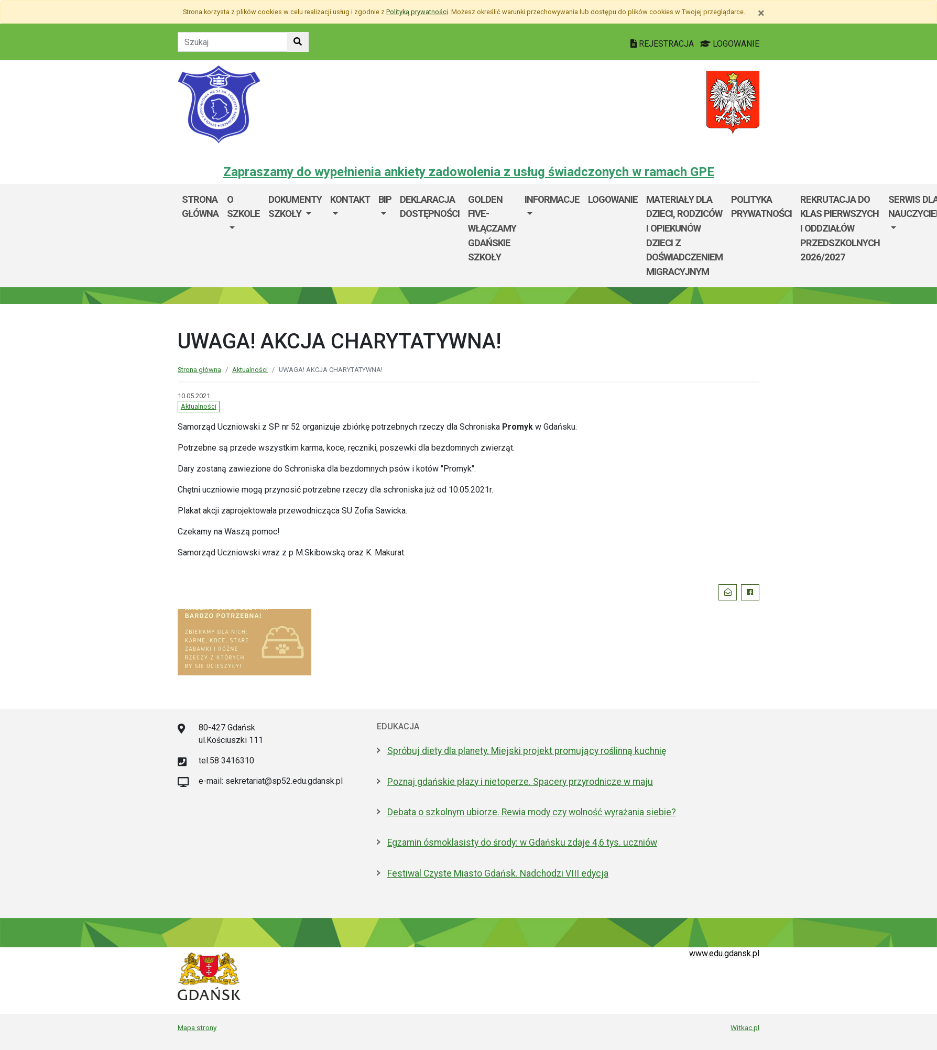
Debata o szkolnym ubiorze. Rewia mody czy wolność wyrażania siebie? (531, 812)
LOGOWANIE (729, 44)
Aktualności (250, 370)
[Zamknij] (761, 13)
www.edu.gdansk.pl (724, 953)
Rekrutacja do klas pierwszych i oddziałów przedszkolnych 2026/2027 (840, 228)
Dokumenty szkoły (295, 207)
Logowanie (613, 199)
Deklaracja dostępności (430, 207)
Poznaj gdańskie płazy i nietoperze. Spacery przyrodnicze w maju (520, 781)
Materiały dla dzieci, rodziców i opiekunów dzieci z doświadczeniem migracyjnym (684, 235)
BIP (384, 199)
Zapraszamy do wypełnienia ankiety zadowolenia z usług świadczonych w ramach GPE (468, 172)
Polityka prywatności (761, 207)
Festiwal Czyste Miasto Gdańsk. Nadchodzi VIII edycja (497, 873)
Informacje (552, 199)
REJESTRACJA (663, 44)
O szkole (243, 207)
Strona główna (200, 207)
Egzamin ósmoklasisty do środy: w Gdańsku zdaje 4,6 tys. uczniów (522, 842)
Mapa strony (197, 1027)
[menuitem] (243, 235)
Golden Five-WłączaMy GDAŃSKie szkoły (492, 228)
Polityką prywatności (417, 12)
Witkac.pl (745, 1027)
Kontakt (350, 199)
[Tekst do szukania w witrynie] (232, 42)
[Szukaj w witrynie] (298, 42)
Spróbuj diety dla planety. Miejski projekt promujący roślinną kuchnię (526, 751)
